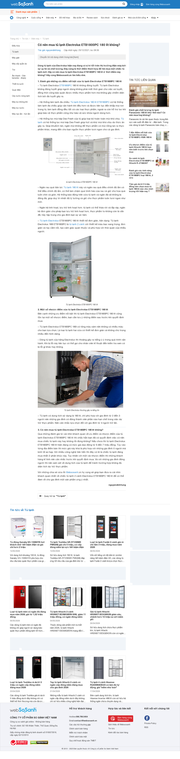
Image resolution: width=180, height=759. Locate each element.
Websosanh (72, 472)
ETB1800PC (66, 85)
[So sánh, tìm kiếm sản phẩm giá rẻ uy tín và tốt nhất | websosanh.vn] (22, 4)
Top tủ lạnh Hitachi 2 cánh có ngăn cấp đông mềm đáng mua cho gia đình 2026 (66, 684)
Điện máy (50, 18)
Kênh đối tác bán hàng (118, 732)
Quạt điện (16, 90)
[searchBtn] (124, 4)
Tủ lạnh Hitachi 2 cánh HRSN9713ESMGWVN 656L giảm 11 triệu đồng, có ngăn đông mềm (68, 614)
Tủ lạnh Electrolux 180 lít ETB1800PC (90, 102)
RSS (146, 727)
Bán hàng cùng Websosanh (158, 4)
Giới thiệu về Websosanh (119, 724)
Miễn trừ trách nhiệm (78, 733)
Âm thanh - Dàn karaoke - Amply (19, 77)
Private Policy (150, 723)
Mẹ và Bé (77, 18)
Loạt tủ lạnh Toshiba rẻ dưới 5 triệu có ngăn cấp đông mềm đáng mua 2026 (26, 684)
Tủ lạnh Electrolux (49, 220)
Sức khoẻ (105, 18)
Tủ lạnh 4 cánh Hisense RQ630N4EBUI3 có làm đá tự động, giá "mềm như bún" (105, 684)
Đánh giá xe (118, 18)
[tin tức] (11, 17)
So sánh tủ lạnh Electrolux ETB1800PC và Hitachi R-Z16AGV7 (141, 160)
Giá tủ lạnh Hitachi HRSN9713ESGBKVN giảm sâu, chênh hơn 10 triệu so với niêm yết (106, 615)
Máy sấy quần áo (19, 64)
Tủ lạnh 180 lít (71, 187)
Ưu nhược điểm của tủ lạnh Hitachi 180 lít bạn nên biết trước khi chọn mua (141, 148)
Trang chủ (14, 39)
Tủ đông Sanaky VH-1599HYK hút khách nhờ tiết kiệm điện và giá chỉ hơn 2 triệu (27, 544)
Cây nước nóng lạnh (21, 96)
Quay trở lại (55, 496)
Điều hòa (16, 46)
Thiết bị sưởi (17, 84)
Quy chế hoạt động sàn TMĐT (82, 741)
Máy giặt (15, 58)
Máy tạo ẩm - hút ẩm (21, 114)
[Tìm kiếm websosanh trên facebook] (147, 718)
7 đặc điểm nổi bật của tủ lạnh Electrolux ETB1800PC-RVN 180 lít (140, 134)
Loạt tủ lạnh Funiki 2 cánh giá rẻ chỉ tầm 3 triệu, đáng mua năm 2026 (106, 544)
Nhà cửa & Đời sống (137, 18)
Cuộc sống (36, 18)
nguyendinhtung (117, 485)
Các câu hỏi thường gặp (80, 725)
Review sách (92, 18)
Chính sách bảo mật (78, 737)
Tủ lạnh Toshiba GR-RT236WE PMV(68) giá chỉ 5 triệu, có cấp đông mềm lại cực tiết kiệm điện (67, 544)
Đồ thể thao (64, 18)
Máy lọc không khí (20, 102)
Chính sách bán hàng (78, 729)
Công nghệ (21, 18)
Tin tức (25, 39)
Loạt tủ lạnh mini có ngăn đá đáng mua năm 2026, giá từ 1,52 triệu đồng (28, 614)
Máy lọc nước (18, 108)
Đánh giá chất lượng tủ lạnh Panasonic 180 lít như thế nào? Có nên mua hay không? (147, 112)
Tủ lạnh (45, 39)
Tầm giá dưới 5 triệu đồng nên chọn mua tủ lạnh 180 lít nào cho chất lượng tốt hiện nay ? (141, 187)
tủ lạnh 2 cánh (76, 224)
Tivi (13, 70)
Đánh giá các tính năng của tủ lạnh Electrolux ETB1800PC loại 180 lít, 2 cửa (141, 174)
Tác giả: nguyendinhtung (49, 50)
